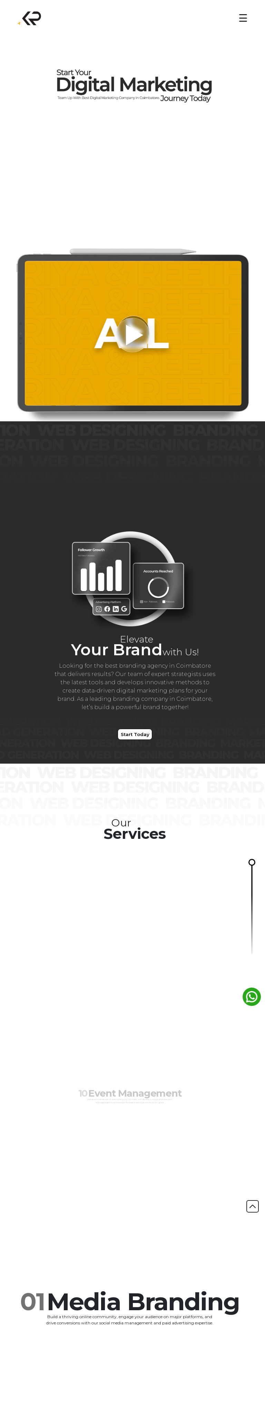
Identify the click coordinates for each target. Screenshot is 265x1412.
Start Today (135, 734)
